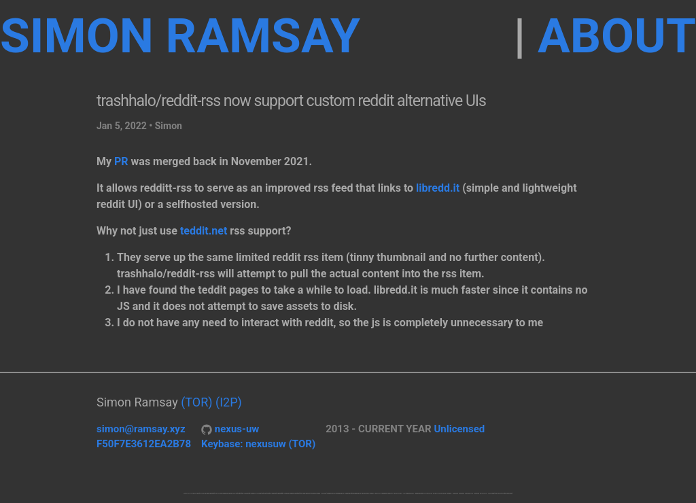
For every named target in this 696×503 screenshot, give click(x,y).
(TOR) (196, 402)
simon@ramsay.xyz (141, 429)
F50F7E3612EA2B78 (144, 444)
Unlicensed (459, 429)
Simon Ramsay (180, 35)
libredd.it (437, 187)
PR (121, 161)
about (617, 35)
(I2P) (228, 402)
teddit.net (203, 230)
